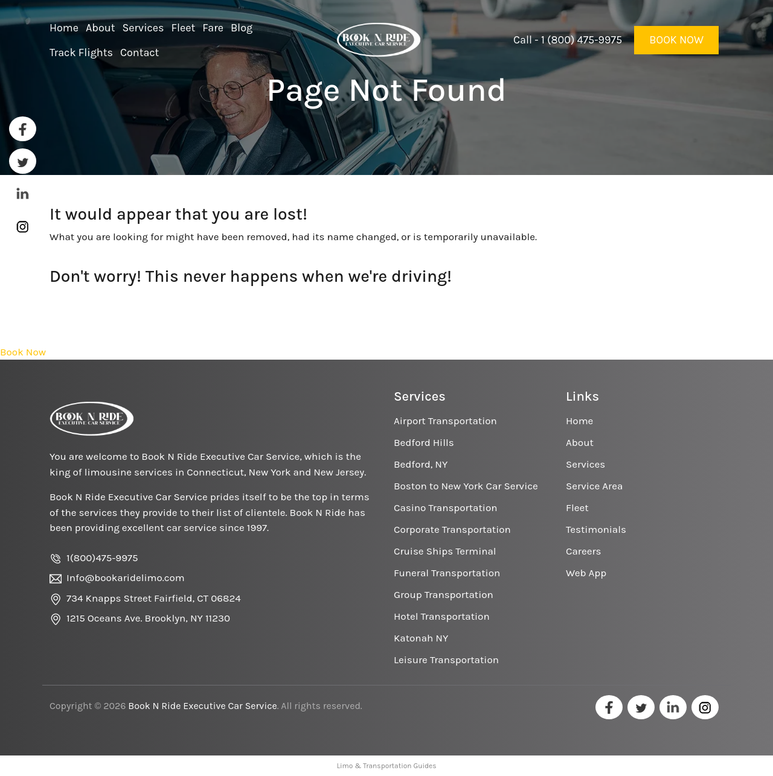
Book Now (676, 39)
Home (579, 421)
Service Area (594, 486)
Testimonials (596, 529)
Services (585, 464)
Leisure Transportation (446, 660)
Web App (586, 573)
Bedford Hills (424, 442)
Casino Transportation (445, 507)
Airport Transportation (445, 421)
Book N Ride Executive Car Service (202, 705)
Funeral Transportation (447, 573)
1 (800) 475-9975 (581, 39)
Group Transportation (443, 594)
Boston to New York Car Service (466, 486)
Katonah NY (421, 638)
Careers (583, 551)
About (580, 442)
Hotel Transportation (442, 616)
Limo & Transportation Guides (386, 766)
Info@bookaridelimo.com (125, 577)
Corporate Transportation (452, 529)
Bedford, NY (420, 464)
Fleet (577, 507)
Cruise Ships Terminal (445, 551)
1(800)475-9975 (102, 558)
